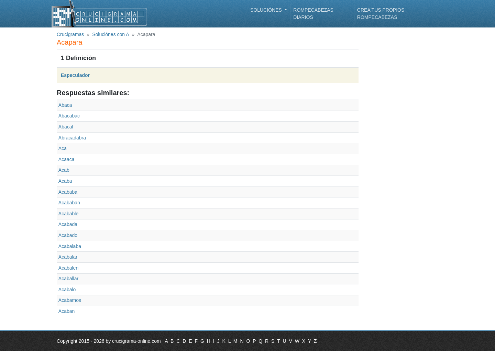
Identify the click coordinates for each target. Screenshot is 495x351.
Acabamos (69, 300)
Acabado (67, 235)
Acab (63, 170)
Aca (62, 148)
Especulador (75, 75)
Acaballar (68, 278)
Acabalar (67, 257)
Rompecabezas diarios (313, 13)
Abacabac (69, 115)
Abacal (65, 126)
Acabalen (68, 268)
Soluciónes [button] (266, 10)
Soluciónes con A (110, 34)
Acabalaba (69, 246)
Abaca (65, 105)
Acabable (68, 213)
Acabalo (67, 289)
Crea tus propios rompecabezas (380, 13)
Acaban (66, 311)
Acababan (69, 202)
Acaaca (66, 159)
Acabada (67, 224)
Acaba (65, 181)
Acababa (67, 192)
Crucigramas (70, 34)
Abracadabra (72, 137)
